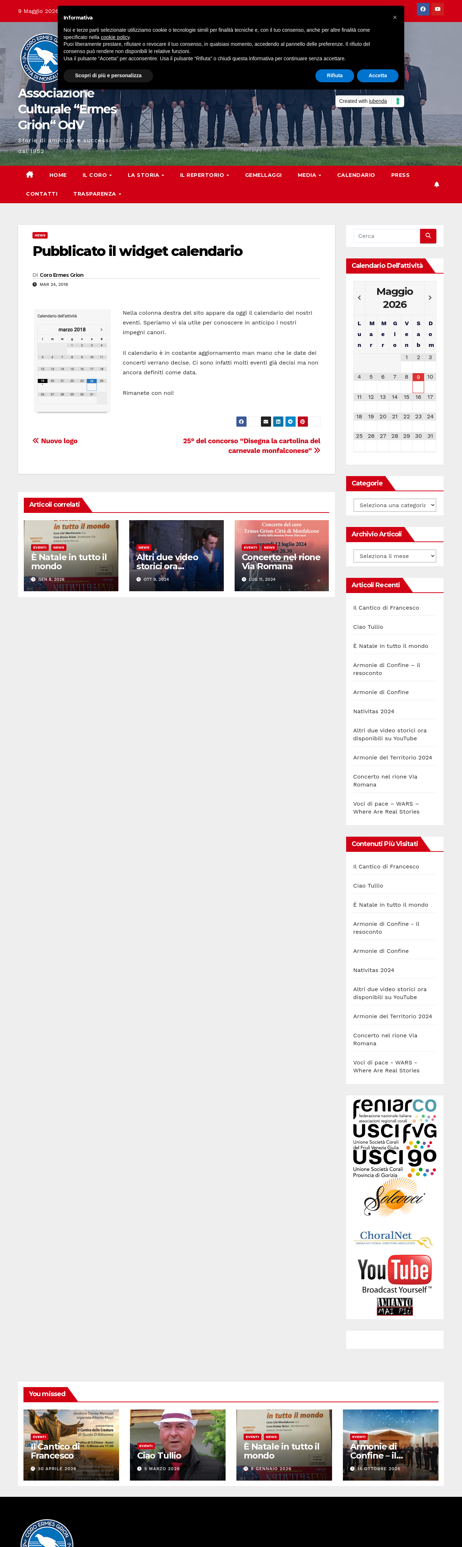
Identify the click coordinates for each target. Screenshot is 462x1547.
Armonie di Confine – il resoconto (373, 1455)
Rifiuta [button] (335, 75)
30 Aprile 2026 (57, 1468)
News (40, 235)
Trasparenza (95, 194)
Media (308, 175)
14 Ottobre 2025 (379, 1468)
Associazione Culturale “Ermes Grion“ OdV (67, 109)
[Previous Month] (359, 297)
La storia (144, 175)
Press (400, 175)
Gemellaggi (263, 175)
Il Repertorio (203, 175)
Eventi (40, 547)
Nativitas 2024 (374, 711)
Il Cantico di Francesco (386, 607)
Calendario (356, 175)
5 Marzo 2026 (162, 1468)
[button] (395, 17)
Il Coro (96, 175)
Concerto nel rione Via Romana (281, 561)
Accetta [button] (378, 75)
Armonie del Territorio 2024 (392, 757)
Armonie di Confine (381, 692)
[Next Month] (430, 297)
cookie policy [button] (115, 37)
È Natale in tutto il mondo (69, 561)
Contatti (41, 194)
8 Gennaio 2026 (271, 1468)
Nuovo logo (55, 441)
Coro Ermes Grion (62, 275)
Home (58, 175)
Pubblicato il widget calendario (137, 251)
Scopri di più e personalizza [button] (108, 75)
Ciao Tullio (368, 626)
